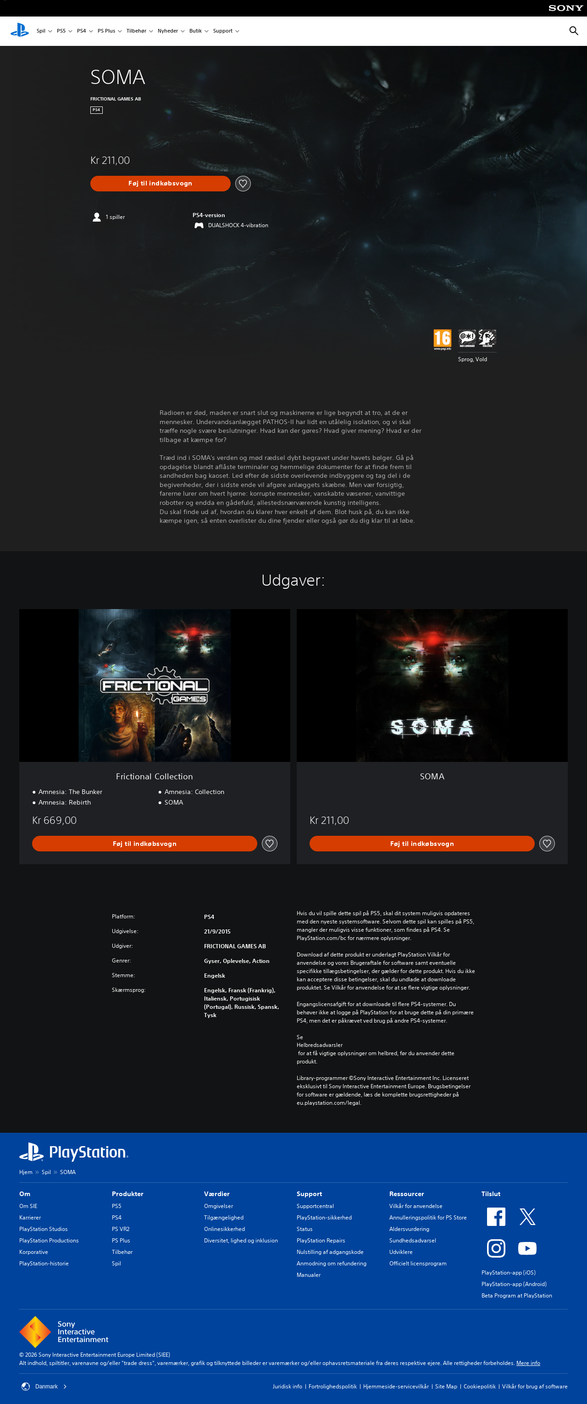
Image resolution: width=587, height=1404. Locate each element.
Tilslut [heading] (491, 1194)
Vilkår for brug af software (535, 1386)
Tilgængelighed (224, 1217)
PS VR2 (120, 1229)
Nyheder (168, 31)
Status (305, 1229)
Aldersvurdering (409, 1229)
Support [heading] (309, 1194)
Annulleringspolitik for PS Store (428, 1217)
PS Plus (106, 31)
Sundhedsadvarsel (412, 1240)
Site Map (446, 1386)
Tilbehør (136, 31)
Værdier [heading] (217, 1194)
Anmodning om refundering (331, 1263)
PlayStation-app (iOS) (509, 1272)
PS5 (61, 31)
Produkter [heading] (128, 1194)
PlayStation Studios (43, 1229)
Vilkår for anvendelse (416, 1206)
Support (223, 31)
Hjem (26, 1172)
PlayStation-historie (44, 1263)
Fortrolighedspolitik (333, 1386)
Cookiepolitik (480, 1386)
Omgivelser (218, 1206)
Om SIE (28, 1206)
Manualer (309, 1275)
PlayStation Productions (49, 1240)
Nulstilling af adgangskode (330, 1252)
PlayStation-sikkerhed (324, 1217)
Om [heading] (24, 1194)
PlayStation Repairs (321, 1240)
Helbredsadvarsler (320, 1045)
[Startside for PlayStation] (19, 31)
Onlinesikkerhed (224, 1229)
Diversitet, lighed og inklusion (241, 1240)
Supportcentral (315, 1206)
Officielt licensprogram (418, 1263)
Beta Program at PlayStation (517, 1295)
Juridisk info (287, 1386)
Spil (41, 31)
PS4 (81, 31)
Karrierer (30, 1217)
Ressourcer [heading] (406, 1194)
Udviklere (401, 1252)
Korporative (33, 1252)
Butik (195, 31)
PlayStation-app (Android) (514, 1284)
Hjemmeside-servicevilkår (396, 1386)
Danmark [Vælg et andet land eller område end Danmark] (44, 1386)
